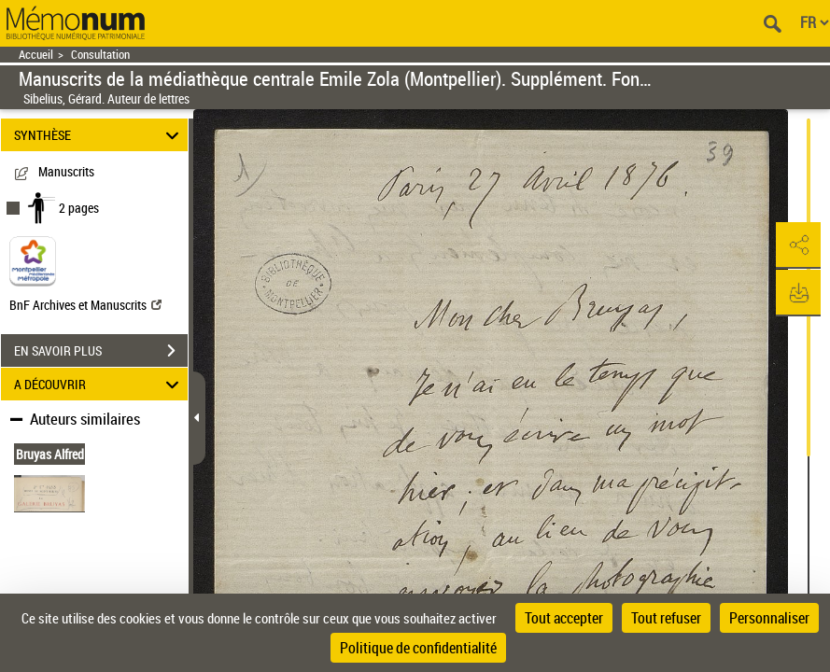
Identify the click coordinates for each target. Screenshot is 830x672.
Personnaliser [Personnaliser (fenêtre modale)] (769, 618)
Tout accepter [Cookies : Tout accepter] (564, 618)
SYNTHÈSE (99, 135)
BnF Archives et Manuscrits (85, 305)
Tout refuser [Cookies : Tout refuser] (666, 618)
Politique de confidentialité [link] (418, 647)
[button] (797, 245)
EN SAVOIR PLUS (101, 351)
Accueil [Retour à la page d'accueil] (36, 55)
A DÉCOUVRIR (99, 384)
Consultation (100, 55)
